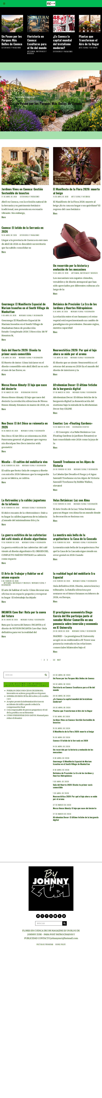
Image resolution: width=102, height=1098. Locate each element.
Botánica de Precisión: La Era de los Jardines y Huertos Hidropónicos (75, 306)
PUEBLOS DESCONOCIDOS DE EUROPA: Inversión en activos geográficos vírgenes (25, 690)
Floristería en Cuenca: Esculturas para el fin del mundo (37, 42)
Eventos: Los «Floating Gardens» (72, 423)
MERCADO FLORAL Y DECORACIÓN (31, 315)
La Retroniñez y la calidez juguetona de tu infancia (24, 502)
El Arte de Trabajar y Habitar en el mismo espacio (22, 575)
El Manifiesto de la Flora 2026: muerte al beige (76, 191)
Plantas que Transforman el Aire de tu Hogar (89, 40)
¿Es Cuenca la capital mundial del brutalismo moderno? (62, 42)
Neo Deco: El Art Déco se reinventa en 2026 (25, 425)
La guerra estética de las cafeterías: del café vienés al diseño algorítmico (24, 537)
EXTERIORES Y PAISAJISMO (11, 48)
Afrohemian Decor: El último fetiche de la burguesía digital (75, 387)
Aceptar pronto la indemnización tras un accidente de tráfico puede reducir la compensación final (25, 705)
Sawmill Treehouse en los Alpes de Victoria (73, 463)
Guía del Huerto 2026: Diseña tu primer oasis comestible (21, 352)
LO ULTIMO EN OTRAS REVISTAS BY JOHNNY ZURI (24, 681)
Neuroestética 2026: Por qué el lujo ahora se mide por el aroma (75, 352)
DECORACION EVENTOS (29, 392)
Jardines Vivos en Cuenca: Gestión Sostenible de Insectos (22, 191)
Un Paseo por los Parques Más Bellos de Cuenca (12, 40)
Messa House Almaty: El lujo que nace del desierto (24, 387)
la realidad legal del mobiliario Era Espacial (74, 575)
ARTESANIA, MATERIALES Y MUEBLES (37, 52)
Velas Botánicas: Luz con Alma (71, 500)
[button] (44, 671)
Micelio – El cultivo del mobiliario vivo (24, 461)
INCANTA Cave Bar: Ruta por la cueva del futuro (24, 614)
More (4, 217)
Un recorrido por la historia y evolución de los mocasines (71, 267)
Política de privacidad (45, 940)
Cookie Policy (60, 940)
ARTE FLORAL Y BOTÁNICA (88, 48)
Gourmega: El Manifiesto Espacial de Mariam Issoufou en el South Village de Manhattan (25, 308)
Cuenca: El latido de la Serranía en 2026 (22, 229)
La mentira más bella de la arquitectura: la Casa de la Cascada (75, 537)
